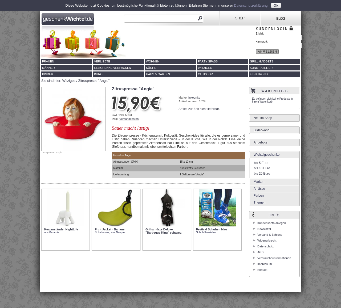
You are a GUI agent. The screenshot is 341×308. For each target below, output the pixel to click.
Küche (151, 67)
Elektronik (259, 74)
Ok (276, 5)
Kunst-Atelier (261, 67)
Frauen (48, 61)
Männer (48, 67)
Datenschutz (265, 246)
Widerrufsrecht (267, 240)
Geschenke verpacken (112, 67)
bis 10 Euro (262, 168)
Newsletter (264, 228)
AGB (260, 252)
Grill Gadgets (261, 61)
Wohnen (152, 61)
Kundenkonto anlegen (271, 223)
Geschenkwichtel (68, 18)
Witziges (205, 67)
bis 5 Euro (261, 163)
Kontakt (262, 269)
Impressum (264, 263)
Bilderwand (261, 130)
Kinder (47, 74)
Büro (98, 74)
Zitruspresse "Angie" (94, 81)
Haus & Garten (158, 74)
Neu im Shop (263, 118)
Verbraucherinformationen (274, 258)
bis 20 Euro (262, 173)
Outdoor (205, 74)
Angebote (260, 142)
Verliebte (102, 61)
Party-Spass (208, 61)
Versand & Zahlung (269, 234)
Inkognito (194, 97)
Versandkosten (129, 118)
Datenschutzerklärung (250, 5)
